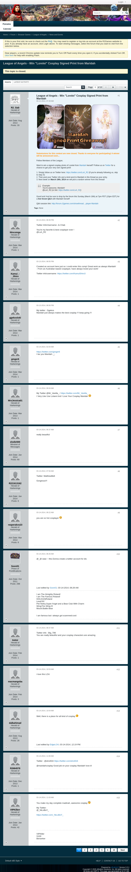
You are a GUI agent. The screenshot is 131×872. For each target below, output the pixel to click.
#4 (119, 306)
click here (9, 55)
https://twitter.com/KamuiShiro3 (71, 273)
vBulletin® (115, 867)
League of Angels (40, 35)
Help (98, 861)
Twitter (108, 165)
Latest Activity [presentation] (21, 82)
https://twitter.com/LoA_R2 (77, 172)
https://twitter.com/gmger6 (48, 352)
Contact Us (109, 861)
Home (5, 35)
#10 (118, 554)
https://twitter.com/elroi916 (66, 761)
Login (122, 2)
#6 (119, 388)
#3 (119, 262)
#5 (119, 347)
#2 (119, 220)
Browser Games (24, 35)
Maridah (82, 165)
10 (114, 850)
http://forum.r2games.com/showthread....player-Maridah (75, 203)
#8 (119, 471)
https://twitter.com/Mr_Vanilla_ (74, 393)
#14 (118, 756)
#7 (119, 430)
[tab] (7, 82)
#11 (118, 628)
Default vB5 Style (13, 861)
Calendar (7, 29)
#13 (118, 711)
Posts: (14, 125)
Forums (7, 24)
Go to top (123, 861)
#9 (119, 513)
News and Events (56, 35)
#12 (118, 669)
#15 (118, 798)
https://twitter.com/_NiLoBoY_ (49, 815)
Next (123, 850)
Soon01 (53, 588)
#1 (119, 96)
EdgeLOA (54, 744)
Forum (12, 35)
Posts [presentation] (8, 82)
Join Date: (13, 120)
